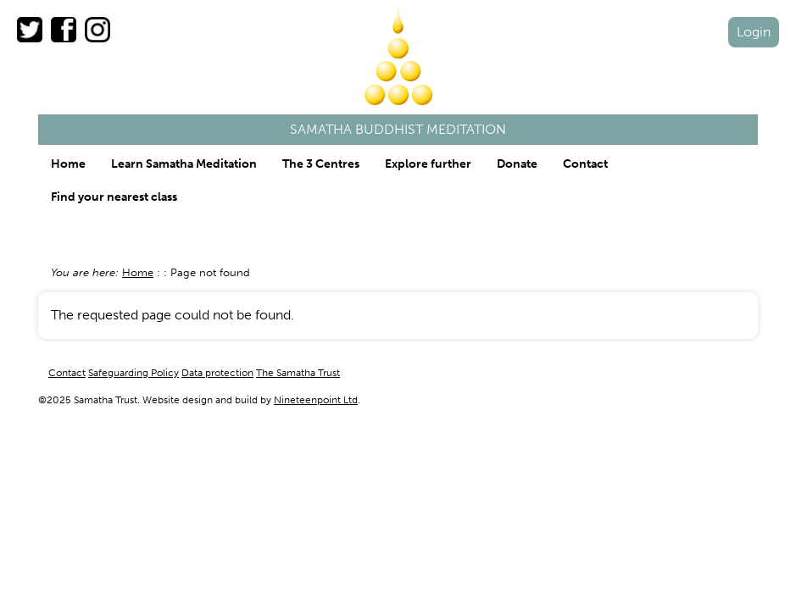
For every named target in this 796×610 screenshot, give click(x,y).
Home (68, 164)
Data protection (217, 373)
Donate (517, 164)
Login (754, 32)
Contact (585, 164)
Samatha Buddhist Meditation (398, 129)
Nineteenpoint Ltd (316, 400)
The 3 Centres (320, 164)
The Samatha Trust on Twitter (29, 29)
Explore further (428, 164)
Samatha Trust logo (398, 56)
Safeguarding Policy (133, 373)
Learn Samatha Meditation (184, 164)
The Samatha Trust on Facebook (63, 29)
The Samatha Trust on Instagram (97, 29)
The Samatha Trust (298, 373)
